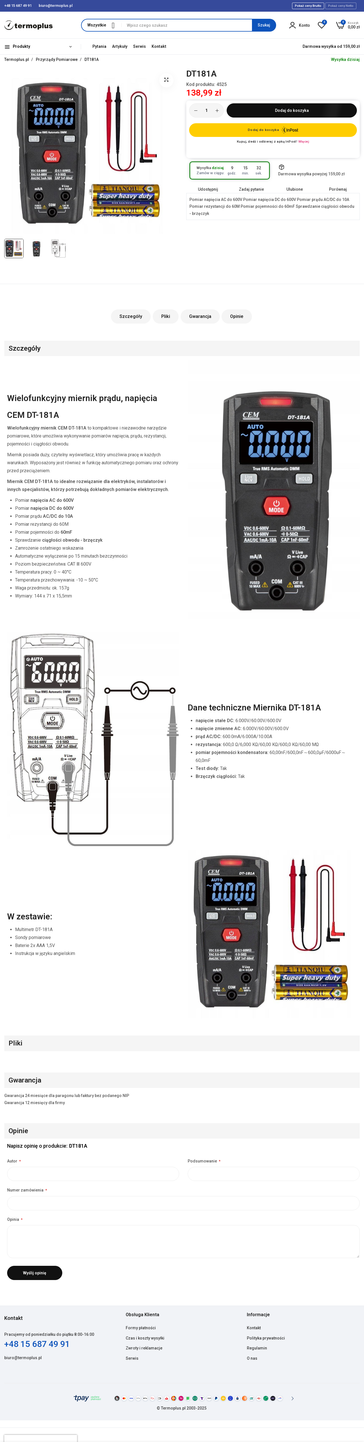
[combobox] (199, 25)
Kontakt (159, 46)
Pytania (99, 46)
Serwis (139, 46)
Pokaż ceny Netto (340, 6)
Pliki (165, 316)
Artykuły (119, 46)
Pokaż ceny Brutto (308, 6)
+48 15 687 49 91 (37, 1344)
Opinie (237, 316)
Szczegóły (130, 316)
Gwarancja (200, 316)
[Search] (264, 25)
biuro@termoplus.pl (23, 1357)
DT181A (91, 59)
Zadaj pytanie (251, 189)
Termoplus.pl (17, 59)
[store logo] (28, 25)
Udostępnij (208, 189)
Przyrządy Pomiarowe (57, 59)
